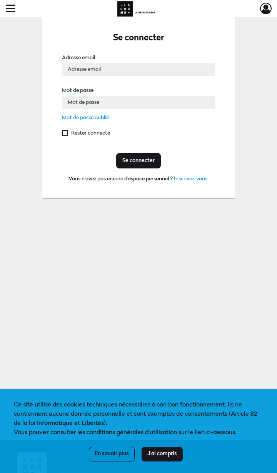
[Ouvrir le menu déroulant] (10, 9)
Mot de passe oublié (85, 117)
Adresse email (78, 57)
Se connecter (138, 160)
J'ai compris (162, 453)
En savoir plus (112, 453)
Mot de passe (77, 90)
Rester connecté (90, 133)
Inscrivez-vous (190, 179)
